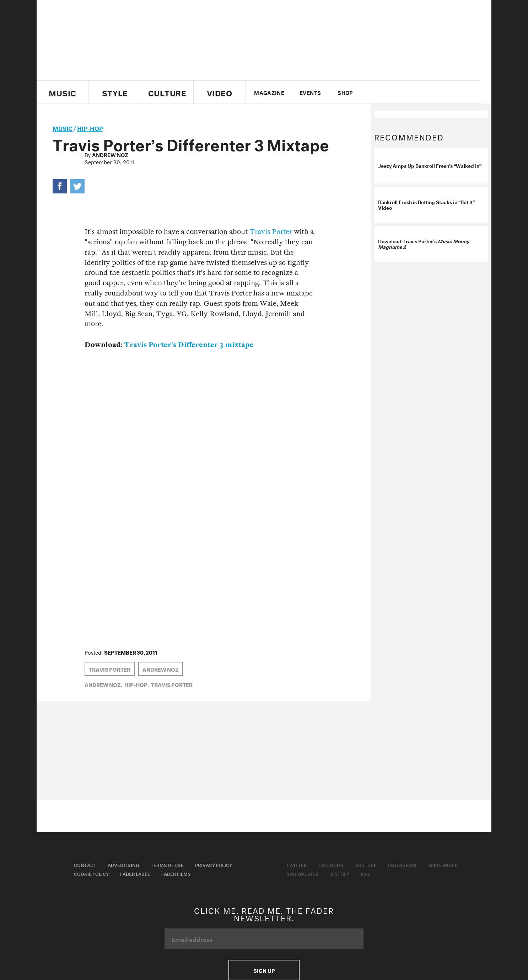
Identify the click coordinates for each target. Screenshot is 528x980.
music (62, 127)
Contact (85, 864)
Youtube (366, 864)
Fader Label (135, 873)
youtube (403, 92)
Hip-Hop (90, 127)
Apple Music (443, 864)
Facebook (331, 864)
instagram (416, 92)
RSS (365, 873)
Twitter (379, 92)
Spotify (339, 873)
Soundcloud (302, 873)
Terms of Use (167, 864)
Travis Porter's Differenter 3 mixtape (188, 345)
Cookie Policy (91, 873)
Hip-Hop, (136, 684)
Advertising (123, 864)
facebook (391, 92)
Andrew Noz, (103, 684)
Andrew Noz (110, 154)
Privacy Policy (213, 864)
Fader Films (176, 873)
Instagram (402, 864)
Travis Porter (270, 232)
